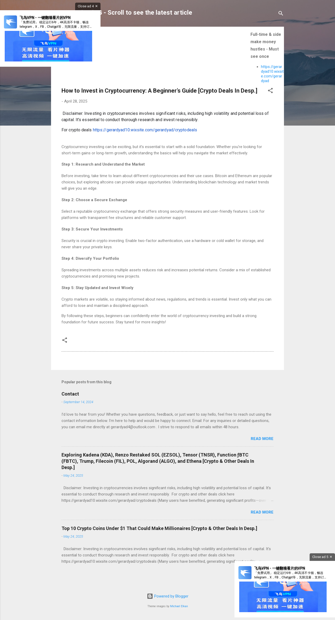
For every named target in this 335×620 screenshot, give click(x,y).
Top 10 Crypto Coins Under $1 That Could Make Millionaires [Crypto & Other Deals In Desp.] (159, 528)
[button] (270, 91)
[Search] (281, 14)
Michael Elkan (179, 606)
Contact (70, 394)
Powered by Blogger (167, 596)
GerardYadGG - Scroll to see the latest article (128, 12)
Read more (262, 438)
